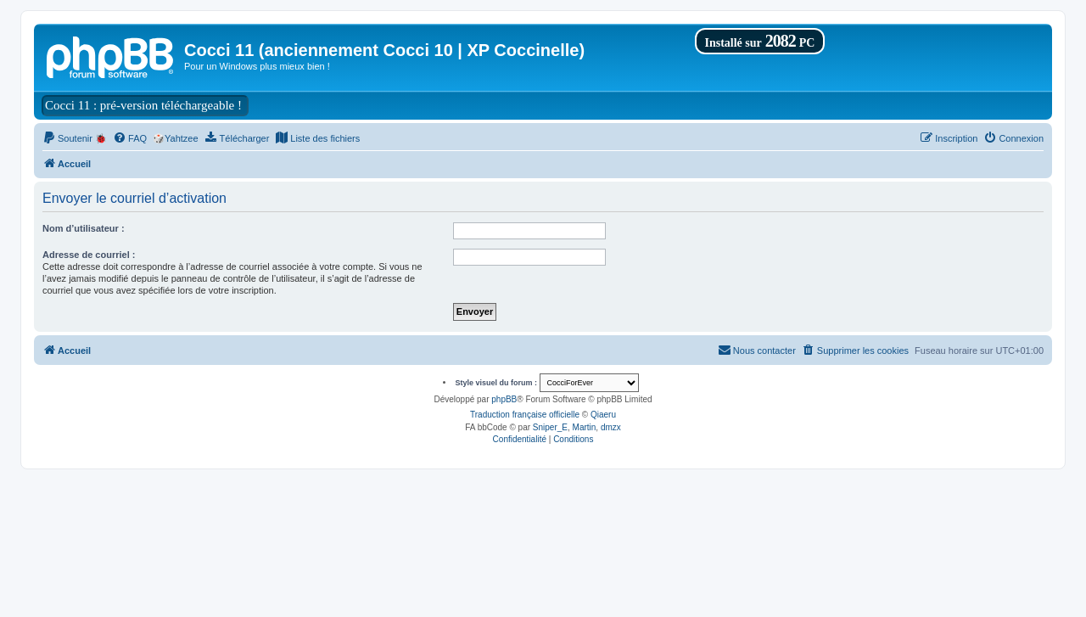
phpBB (504, 399)
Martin (584, 427)
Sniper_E (550, 427)
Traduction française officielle (524, 414)
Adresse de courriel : (88, 255)
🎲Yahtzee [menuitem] (176, 138)
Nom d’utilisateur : (83, 228)
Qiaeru (603, 414)
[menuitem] (74, 138)
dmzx (611, 427)
